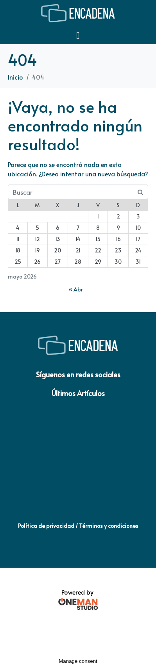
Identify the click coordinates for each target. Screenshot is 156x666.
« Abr (75, 289)
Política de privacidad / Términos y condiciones (78, 525)
